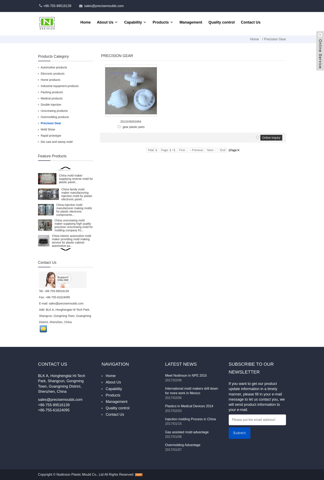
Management (191, 22)
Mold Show (48, 129)
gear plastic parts (134, 127)
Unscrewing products (54, 110)
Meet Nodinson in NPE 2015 (186, 375)
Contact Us (251, 22)
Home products (50, 79)
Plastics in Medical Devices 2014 (189, 406)
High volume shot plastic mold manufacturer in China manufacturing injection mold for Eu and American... (74, 208)
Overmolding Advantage (182, 445)
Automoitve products (54, 67)
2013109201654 (130, 121)
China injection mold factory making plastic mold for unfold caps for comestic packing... (73, 224)
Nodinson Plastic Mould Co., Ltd (80, 474)
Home (85, 22)
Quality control (221, 22)
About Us (105, 22)
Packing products (52, 92)
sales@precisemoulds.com (104, 6)
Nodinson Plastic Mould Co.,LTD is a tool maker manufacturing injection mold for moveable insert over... (71, 193)
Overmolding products (55, 117)
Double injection (51, 104)
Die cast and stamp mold (57, 141)
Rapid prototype (51, 135)
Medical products (52, 98)
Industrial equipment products (60, 86)
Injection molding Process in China (190, 419)
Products (161, 22)
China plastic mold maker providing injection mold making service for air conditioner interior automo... (74, 240)
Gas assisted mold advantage (187, 432)
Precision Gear (275, 39)
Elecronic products (52, 73)
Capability (133, 22)
